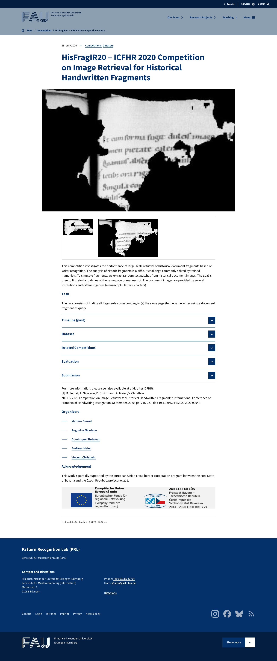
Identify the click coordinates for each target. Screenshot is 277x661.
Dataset (68, 334)
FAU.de (229, 4)
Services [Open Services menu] (248, 4)
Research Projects (201, 17)
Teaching (228, 17)
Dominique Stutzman (86, 439)
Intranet (51, 614)
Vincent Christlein (84, 457)
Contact (26, 614)
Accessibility (93, 614)
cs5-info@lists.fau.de (123, 583)
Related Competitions (79, 347)
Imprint (64, 614)
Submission (71, 375)
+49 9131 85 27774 (124, 579)
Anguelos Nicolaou (84, 430)
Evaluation (70, 361)
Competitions (93, 46)
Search (264, 4)
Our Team (173, 17)
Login (38, 614)
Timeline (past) (73, 320)
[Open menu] (249, 17)
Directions (110, 593)
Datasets (108, 46)
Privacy (77, 614)
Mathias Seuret (82, 421)
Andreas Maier (81, 448)
